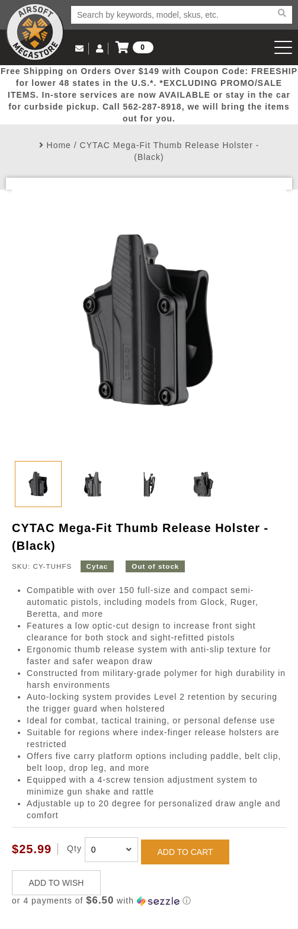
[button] (149, 900)
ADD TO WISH (56, 883)
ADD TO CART (185, 852)
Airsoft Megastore (35, 32)
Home (59, 145)
